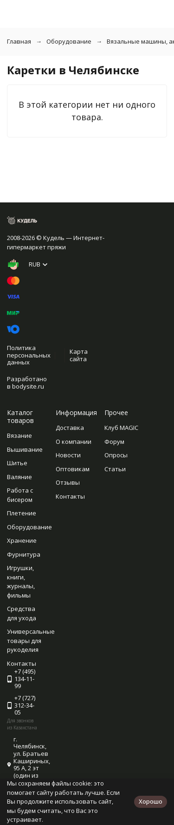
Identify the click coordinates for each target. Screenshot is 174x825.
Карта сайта (79, 355)
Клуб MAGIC (121, 427)
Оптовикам (73, 469)
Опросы (116, 455)
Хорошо (150, 801)
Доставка (70, 427)
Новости (68, 455)
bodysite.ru (28, 386)
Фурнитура (23, 554)
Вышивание (25, 449)
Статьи (115, 469)
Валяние (19, 477)
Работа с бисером (20, 495)
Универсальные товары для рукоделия (31, 640)
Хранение (22, 540)
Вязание (19, 435)
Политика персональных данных (29, 355)
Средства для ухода (21, 613)
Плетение (21, 513)
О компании (73, 441)
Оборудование (68, 41)
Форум (114, 441)
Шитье (17, 463)
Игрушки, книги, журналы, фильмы (21, 581)
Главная (19, 41)
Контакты (70, 496)
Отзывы (68, 482)
